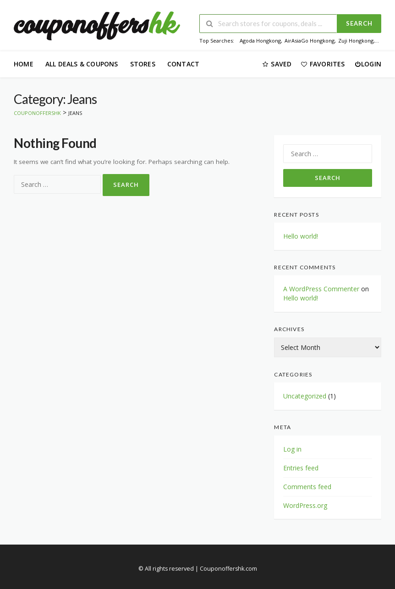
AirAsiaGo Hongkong (310, 40)
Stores (142, 64)
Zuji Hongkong (355, 40)
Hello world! (300, 236)
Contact (183, 64)
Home (23, 64)
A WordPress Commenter (321, 288)
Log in (292, 449)
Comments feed (307, 486)
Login (367, 64)
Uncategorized (304, 396)
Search (359, 23)
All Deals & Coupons (81, 64)
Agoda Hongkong (260, 40)
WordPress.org (305, 505)
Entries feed (300, 468)
